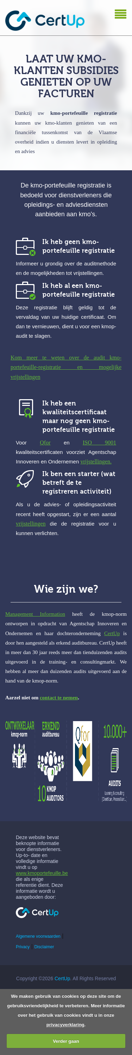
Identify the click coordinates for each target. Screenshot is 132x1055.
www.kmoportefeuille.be (42, 873)
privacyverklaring (65, 1024)
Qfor (45, 443)
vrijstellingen (30, 524)
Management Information (35, 614)
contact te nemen (59, 697)
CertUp (112, 633)
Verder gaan (66, 1041)
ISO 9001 (99, 443)
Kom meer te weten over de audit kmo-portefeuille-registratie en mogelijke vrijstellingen (66, 367)
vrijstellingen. (95, 461)
